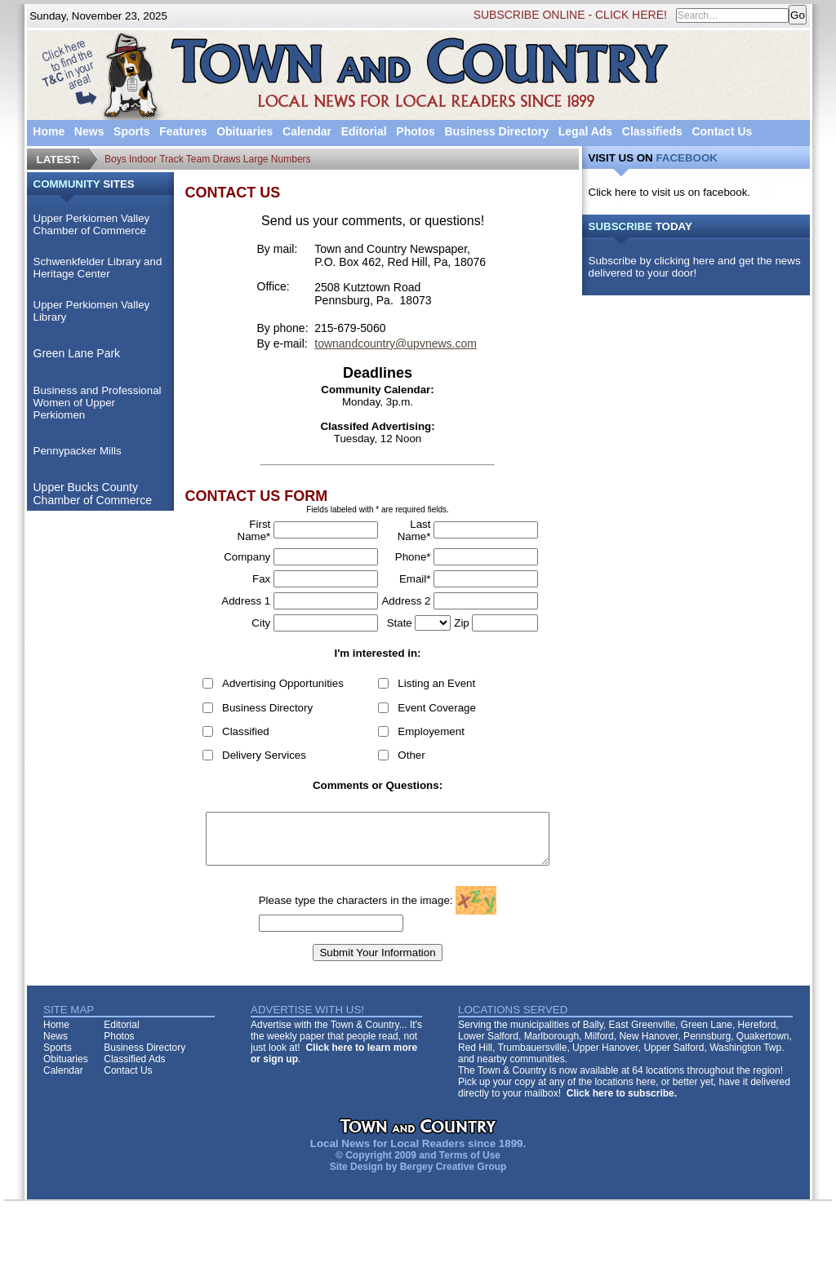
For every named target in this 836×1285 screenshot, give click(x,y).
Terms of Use (465, 1165)
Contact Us (717, 131)
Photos (411, 131)
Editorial (359, 131)
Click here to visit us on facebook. (674, 192)
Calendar (302, 131)
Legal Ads (580, 131)
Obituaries (240, 131)
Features (178, 131)
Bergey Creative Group (448, 1176)
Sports (127, 131)
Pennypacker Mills (73, 451)
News (84, 131)
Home (44, 131)
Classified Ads (130, 1069)
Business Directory (492, 131)
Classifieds (647, 131)
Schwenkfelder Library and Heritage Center (93, 267)
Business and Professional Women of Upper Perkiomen (93, 402)
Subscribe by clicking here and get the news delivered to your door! (699, 267)
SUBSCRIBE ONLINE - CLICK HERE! (574, 14)
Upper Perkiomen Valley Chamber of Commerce (87, 224)
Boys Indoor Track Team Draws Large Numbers (207, 159)
